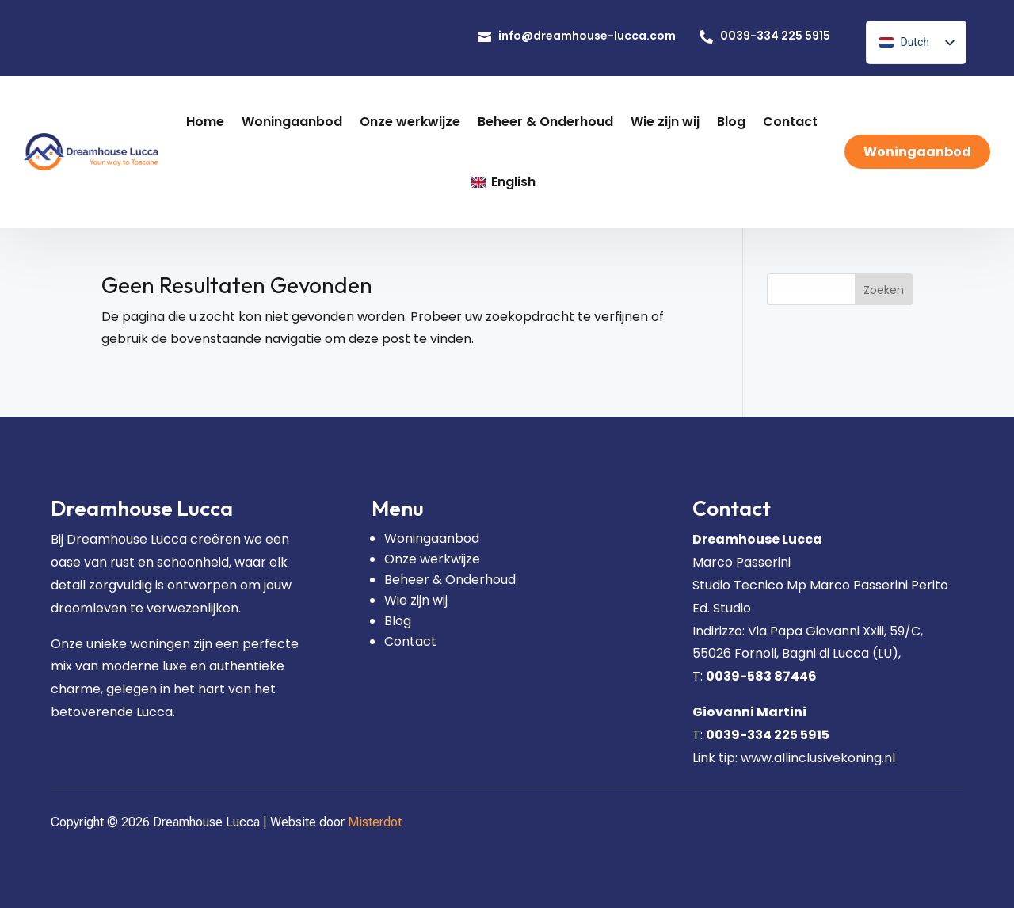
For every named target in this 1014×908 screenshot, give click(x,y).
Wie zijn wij (416, 600)
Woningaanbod (431, 538)
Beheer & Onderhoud (450, 579)
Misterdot (375, 822)
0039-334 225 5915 (767, 735)
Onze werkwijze (432, 559)
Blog (397, 621)
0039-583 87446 (761, 676)
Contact (410, 641)
